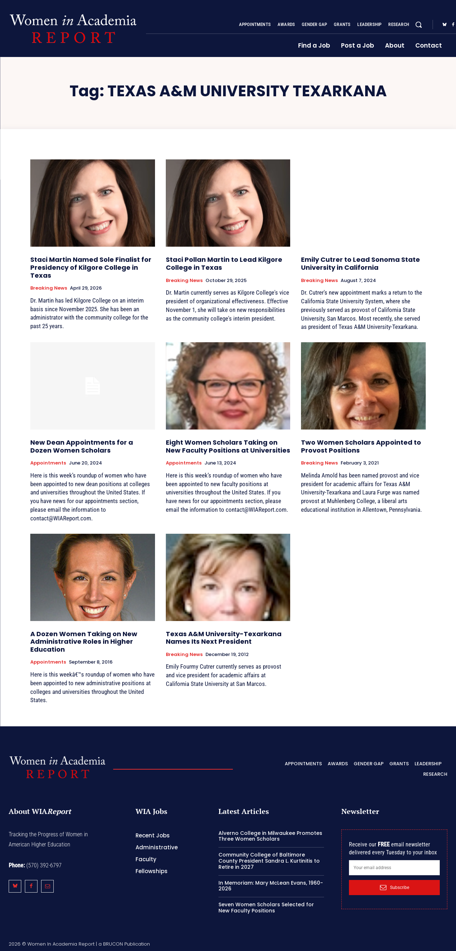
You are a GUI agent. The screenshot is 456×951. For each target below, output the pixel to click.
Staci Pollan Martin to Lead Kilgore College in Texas (224, 263)
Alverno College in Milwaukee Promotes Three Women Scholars (270, 836)
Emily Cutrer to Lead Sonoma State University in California (360, 263)
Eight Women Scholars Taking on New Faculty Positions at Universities (228, 446)
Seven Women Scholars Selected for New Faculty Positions (266, 907)
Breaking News (48, 288)
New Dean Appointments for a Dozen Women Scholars (81, 446)
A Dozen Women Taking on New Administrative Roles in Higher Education (83, 641)
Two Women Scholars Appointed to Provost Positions (361, 446)
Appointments (48, 463)
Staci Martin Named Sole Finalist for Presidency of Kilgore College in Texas (90, 267)
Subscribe (394, 887)
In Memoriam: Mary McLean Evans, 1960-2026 (270, 886)
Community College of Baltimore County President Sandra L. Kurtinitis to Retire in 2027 (269, 861)
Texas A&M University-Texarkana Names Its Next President (224, 637)
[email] (394, 867)
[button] (418, 24)
